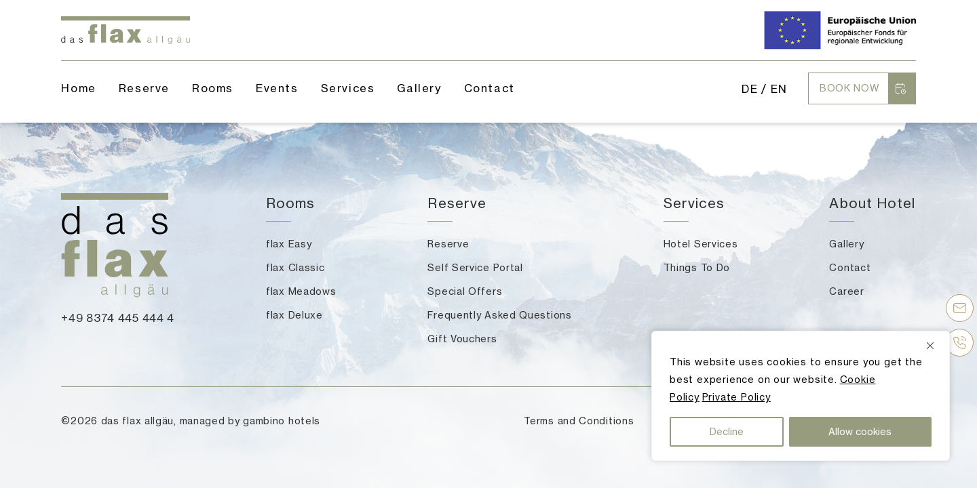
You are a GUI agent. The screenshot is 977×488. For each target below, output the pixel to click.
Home (78, 88)
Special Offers (464, 291)
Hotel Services (701, 243)
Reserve (448, 243)
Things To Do (697, 267)
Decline (727, 431)
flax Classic (295, 267)
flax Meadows (301, 291)
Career (846, 291)
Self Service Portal (474, 267)
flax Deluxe (294, 315)
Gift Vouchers (462, 338)
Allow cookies (860, 431)
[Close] (935, 346)
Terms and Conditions (579, 420)
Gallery (419, 88)
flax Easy (288, 243)
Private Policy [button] (736, 397)
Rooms (212, 88)
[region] (800, 396)
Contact (849, 267)
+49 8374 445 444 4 (117, 318)
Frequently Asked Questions (499, 315)
